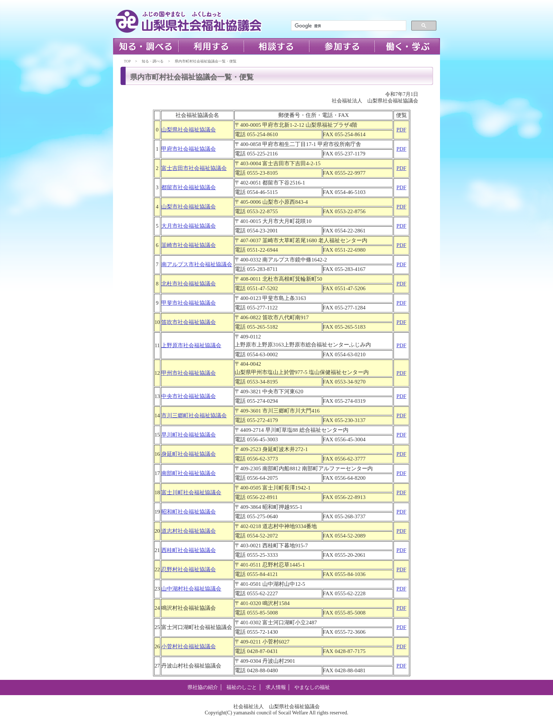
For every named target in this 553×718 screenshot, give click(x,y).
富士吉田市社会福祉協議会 (194, 168)
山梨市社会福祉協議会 (188, 207)
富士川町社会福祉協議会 (191, 492)
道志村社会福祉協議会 (188, 531)
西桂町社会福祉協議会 (188, 550)
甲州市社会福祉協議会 (188, 373)
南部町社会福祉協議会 (188, 473)
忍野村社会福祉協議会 (188, 569)
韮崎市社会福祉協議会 (188, 245)
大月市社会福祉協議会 (188, 226)
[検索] (348, 26)
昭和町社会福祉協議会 (188, 512)
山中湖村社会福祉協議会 (191, 589)
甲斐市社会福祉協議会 (188, 303)
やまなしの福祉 (312, 687)
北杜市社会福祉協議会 (188, 284)
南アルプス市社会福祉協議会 (196, 264)
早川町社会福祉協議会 (188, 435)
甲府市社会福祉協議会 (188, 149)
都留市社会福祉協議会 (188, 187)
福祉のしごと (241, 687)
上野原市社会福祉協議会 (191, 345)
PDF (401, 130)
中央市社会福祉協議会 (188, 396)
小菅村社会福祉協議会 (188, 646)
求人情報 (276, 687)
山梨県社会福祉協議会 (188, 130)
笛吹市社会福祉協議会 (188, 322)
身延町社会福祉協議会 (188, 454)
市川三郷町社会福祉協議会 (194, 415)
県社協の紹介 (202, 687)
